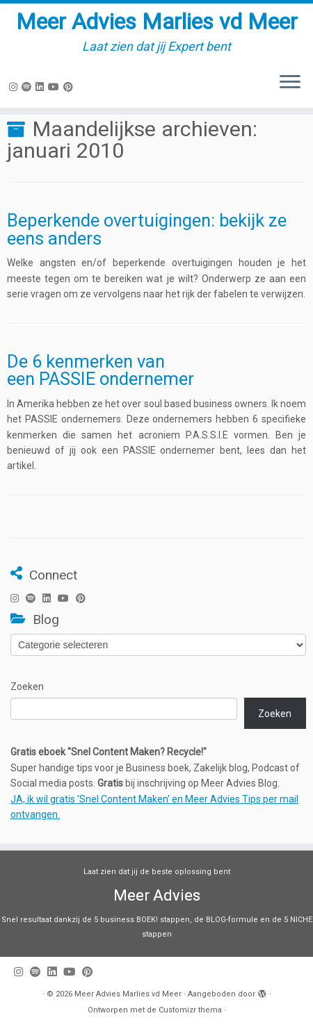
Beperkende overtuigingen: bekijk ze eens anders (147, 229)
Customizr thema (190, 1009)
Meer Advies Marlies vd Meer (157, 21)
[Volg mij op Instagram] (15, 86)
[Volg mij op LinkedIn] (41, 86)
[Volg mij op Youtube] (55, 86)
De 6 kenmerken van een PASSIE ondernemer (100, 370)
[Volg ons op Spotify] (28, 86)
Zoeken (27, 686)
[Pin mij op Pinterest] (70, 86)
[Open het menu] (290, 82)
